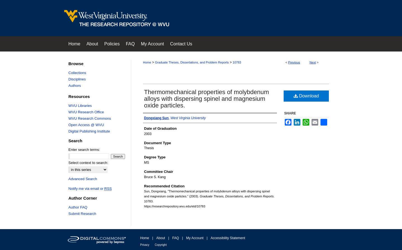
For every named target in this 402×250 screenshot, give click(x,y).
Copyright (161, 244)
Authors (74, 86)
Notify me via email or (90, 189)
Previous (294, 62)
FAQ (175, 238)
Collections (77, 73)
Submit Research (82, 214)
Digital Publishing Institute (89, 131)
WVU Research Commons (89, 118)
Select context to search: (88, 163)
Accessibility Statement (228, 238)
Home (147, 62)
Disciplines (77, 79)
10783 (237, 62)
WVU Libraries (80, 106)
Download (306, 96)
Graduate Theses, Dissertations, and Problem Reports (192, 62)
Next (313, 62)
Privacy (144, 244)
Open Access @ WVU (86, 125)
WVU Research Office (86, 112)
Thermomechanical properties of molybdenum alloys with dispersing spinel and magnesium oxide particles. (206, 99)
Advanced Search (82, 179)
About (160, 238)
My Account (195, 238)
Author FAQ (77, 207)
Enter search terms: (84, 150)
